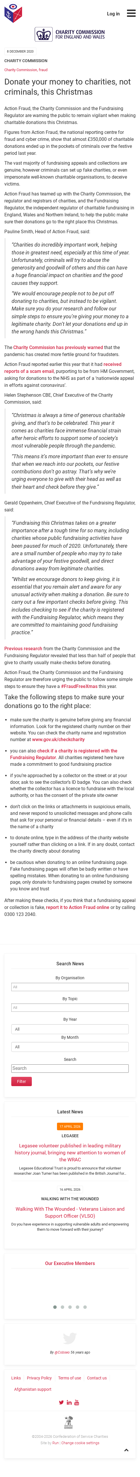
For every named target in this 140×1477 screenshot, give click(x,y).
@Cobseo (62, 1352)
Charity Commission (20, 70)
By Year (70, 1019)
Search (70, 1059)
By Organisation (70, 977)
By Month (70, 1037)
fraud (43, 70)
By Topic (70, 998)
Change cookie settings (80, 1443)
